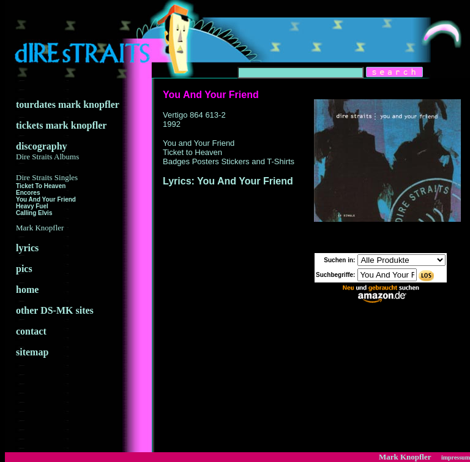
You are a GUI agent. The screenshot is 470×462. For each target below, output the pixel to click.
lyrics (27, 248)
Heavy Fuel (32, 206)
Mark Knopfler (405, 456)
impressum (455, 457)
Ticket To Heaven (40, 186)
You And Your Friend (46, 199)
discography (47, 151)
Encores (28, 192)
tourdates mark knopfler (67, 104)
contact (31, 331)
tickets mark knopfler (61, 125)
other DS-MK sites (55, 310)
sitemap (32, 352)
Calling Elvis (34, 213)
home (27, 289)
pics (24, 268)
